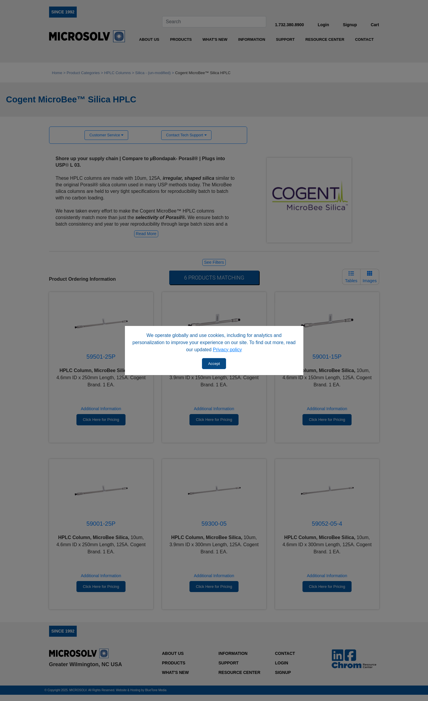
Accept (214, 363)
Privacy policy (227, 349)
